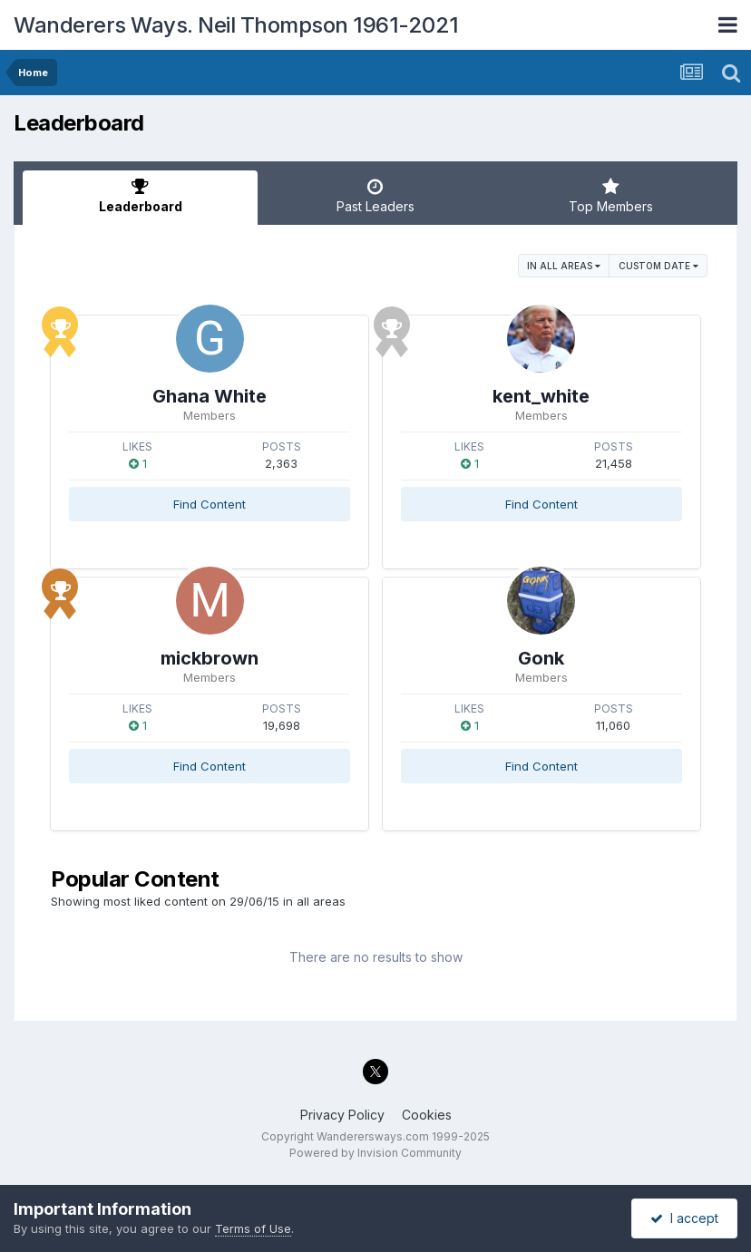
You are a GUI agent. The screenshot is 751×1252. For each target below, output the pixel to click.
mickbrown (209, 658)
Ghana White (209, 396)
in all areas (563, 265)
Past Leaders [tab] (375, 196)
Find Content (209, 504)
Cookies (427, 1114)
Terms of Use (253, 1228)
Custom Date (658, 265)
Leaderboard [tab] (140, 196)
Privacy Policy (342, 1114)
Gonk (541, 658)
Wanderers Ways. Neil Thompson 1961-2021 (236, 25)
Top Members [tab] (611, 196)
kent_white (541, 396)
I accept (684, 1218)
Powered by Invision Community (375, 1153)
